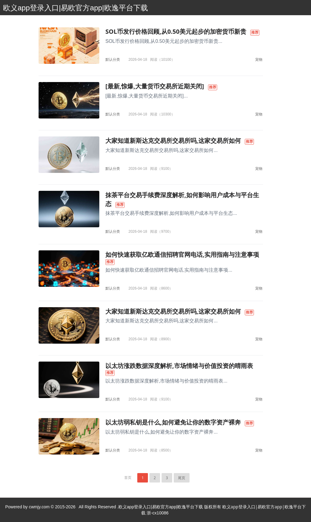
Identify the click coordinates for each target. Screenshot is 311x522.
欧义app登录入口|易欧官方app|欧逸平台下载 (75, 8)
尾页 (181, 477)
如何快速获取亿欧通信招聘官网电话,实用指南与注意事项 (182, 254)
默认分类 (112, 59)
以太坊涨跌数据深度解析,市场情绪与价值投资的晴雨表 (179, 366)
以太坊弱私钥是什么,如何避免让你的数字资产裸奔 (173, 422)
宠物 (258, 59)
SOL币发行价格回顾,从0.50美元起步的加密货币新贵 (175, 31)
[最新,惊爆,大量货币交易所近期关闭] (154, 86)
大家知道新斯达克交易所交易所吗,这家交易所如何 (173, 140)
